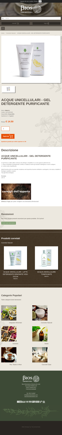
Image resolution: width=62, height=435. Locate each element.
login (46, 23)
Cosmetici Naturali (11, 33)
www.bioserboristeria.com (31, 396)
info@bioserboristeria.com (31, 395)
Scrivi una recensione (8, 223)
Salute (47, 343)
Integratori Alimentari (15, 323)
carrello (15, 23)
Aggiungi (8, 136)
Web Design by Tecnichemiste (31, 427)
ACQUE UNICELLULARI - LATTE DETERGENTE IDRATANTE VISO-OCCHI (15, 274)
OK (40, 1)
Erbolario (15, 343)
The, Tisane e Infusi (15, 364)
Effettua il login (5, 201)
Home (2, 33)
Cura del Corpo (46, 364)
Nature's (7, 110)
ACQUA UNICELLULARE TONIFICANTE (46, 273)
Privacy (36, 1)
